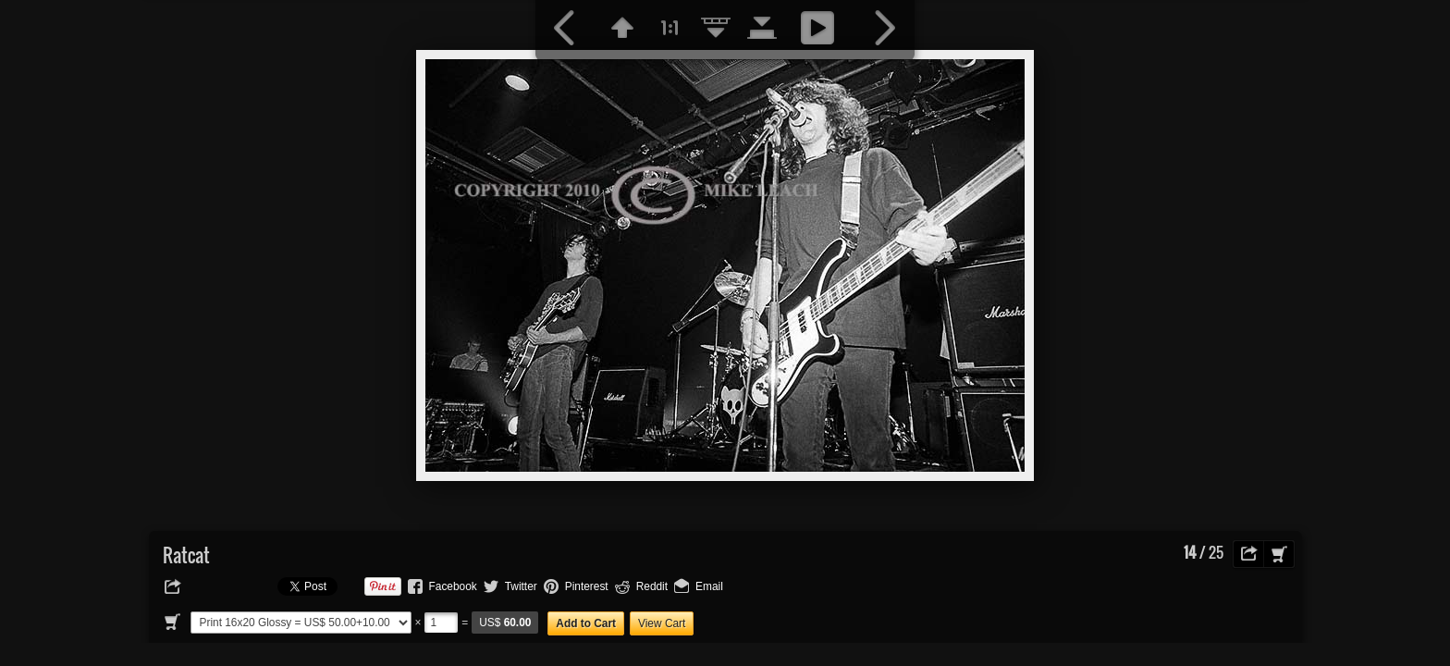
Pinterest (586, 586)
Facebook (453, 586)
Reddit (652, 586)
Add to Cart (586, 623)
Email (709, 586)
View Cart (661, 623)
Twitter (521, 586)
